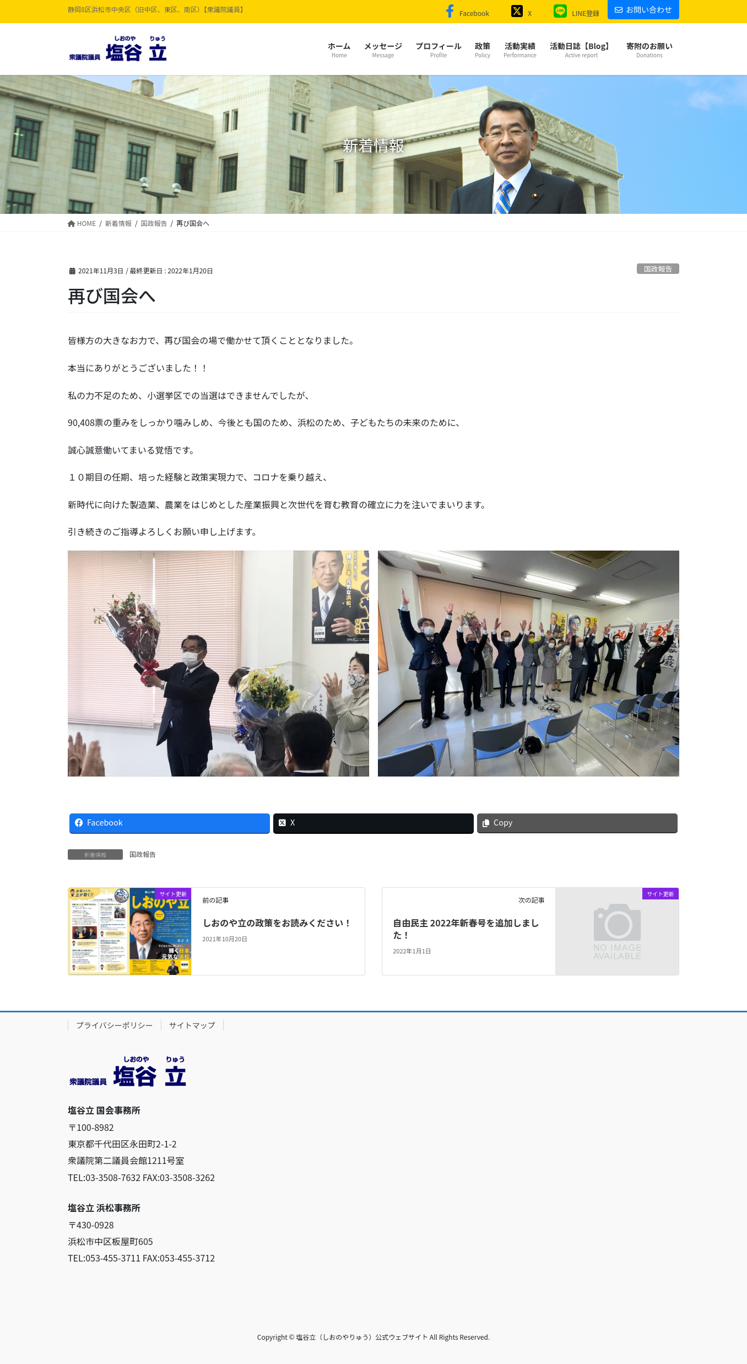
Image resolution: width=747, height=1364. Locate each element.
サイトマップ (192, 1025)
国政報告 (658, 268)
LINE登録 (573, 13)
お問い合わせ (643, 9)
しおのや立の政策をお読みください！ (277, 922)
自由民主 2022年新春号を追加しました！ (466, 928)
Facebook (465, 13)
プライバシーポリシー (114, 1025)
